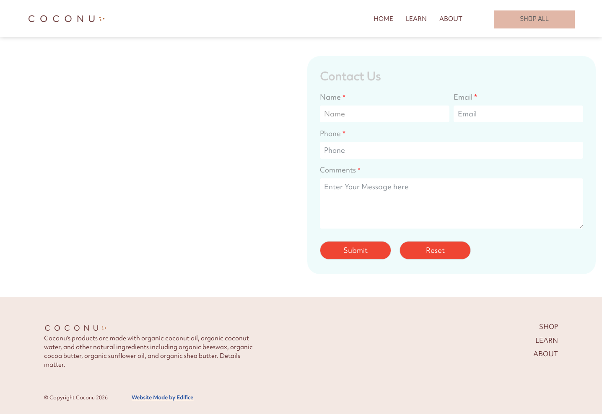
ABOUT (450, 19)
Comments (338, 169)
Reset (435, 249)
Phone (330, 132)
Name (330, 96)
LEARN (416, 19)
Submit (355, 249)
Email (463, 96)
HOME (383, 19)
